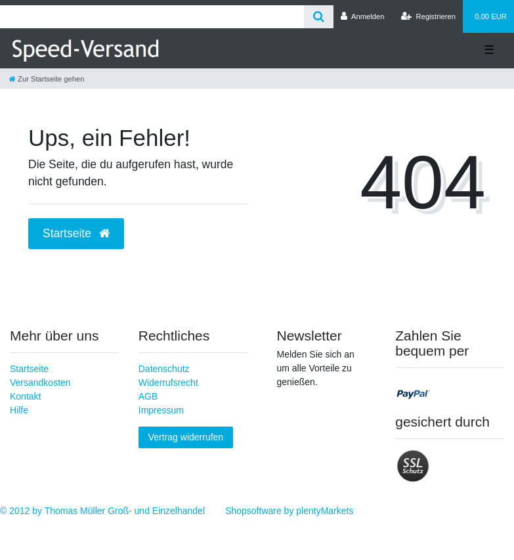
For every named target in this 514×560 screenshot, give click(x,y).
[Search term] (152, 16)
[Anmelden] (362, 16)
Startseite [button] (76, 233)
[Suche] (318, 16)
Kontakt (25, 396)
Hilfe (19, 410)
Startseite (29, 368)
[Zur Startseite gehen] (46, 79)
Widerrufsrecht (168, 382)
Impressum (161, 410)
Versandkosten (40, 382)
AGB (148, 396)
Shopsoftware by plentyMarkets (289, 510)
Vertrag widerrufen (185, 437)
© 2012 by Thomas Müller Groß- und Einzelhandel (102, 510)
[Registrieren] (428, 16)
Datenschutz (164, 368)
